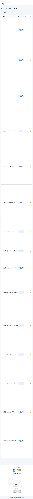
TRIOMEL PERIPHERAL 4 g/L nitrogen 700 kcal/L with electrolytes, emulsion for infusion (10, 441)
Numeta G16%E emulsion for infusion (9, 166)
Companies (24, 486)
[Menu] (31, 2)
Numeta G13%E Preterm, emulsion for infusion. (10, 131)
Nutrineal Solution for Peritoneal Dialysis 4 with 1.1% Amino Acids (9, 231)
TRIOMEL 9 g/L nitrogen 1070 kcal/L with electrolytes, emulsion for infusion (10, 383)
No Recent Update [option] (21, 30)
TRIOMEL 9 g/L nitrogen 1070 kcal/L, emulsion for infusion (9, 412)
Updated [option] (20, 131)
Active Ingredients (8, 8)
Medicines (9, 486)
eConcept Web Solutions (19, 497)
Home (2, 8)
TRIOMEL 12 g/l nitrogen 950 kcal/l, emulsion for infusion (9, 268)
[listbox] (21, 30)
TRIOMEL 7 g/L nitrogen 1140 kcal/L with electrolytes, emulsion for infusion (10, 325)
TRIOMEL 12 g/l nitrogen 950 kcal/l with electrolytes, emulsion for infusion (10, 251)
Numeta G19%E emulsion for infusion (9, 202)
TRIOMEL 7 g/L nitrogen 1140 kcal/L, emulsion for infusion (9, 354)
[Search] (27, 2)
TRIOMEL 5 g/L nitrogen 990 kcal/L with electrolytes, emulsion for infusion (10, 292)
